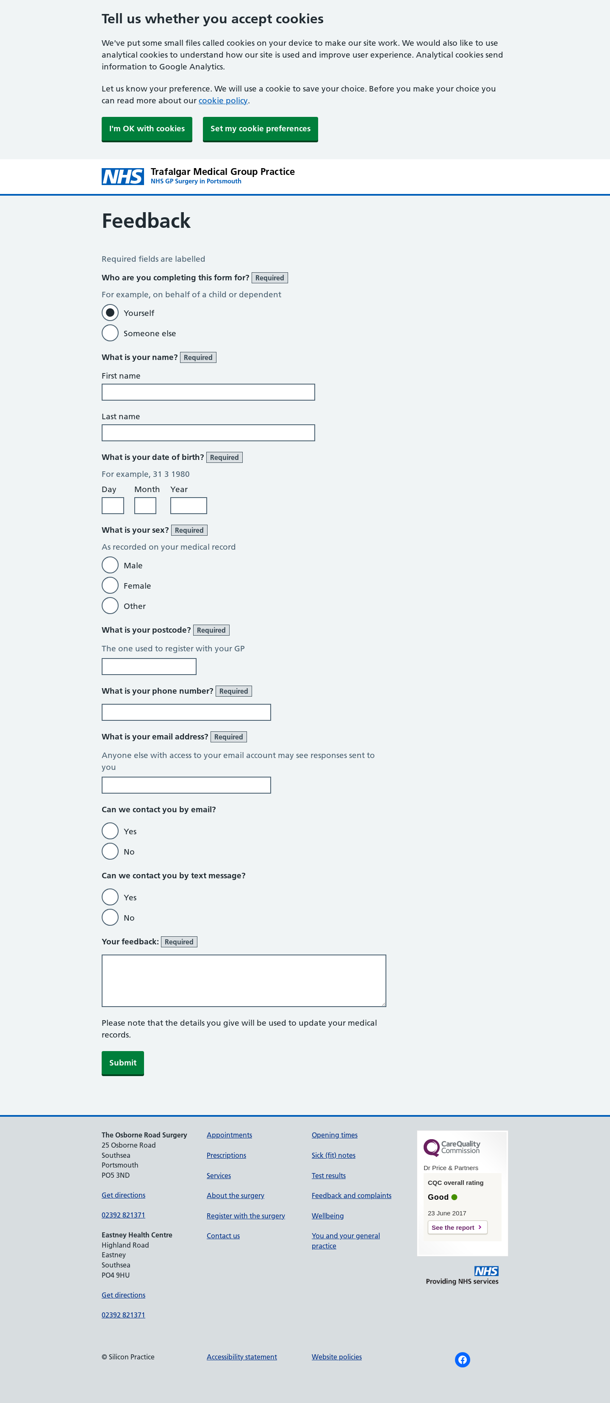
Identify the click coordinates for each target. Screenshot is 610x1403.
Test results (329, 1175)
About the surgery (235, 1195)
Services (219, 1175)
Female (137, 586)
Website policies (337, 1357)
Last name (121, 416)
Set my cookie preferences (261, 128)
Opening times (335, 1135)
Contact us (223, 1235)
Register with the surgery (246, 1216)
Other (135, 606)
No (129, 852)
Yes (130, 831)
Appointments (229, 1135)
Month (147, 489)
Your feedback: (149, 941)
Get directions (123, 1195)
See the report (453, 1227)
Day (109, 489)
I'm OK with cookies (147, 128)
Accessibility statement (242, 1357)
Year (179, 489)
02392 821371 (123, 1215)
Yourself (139, 313)
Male (133, 565)
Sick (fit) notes (333, 1155)
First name (121, 376)
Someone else (150, 333)
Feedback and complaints (351, 1195)
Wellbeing (328, 1216)
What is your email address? (174, 736)
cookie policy (223, 100)
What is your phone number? (177, 691)
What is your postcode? (166, 630)
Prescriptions (226, 1155)
